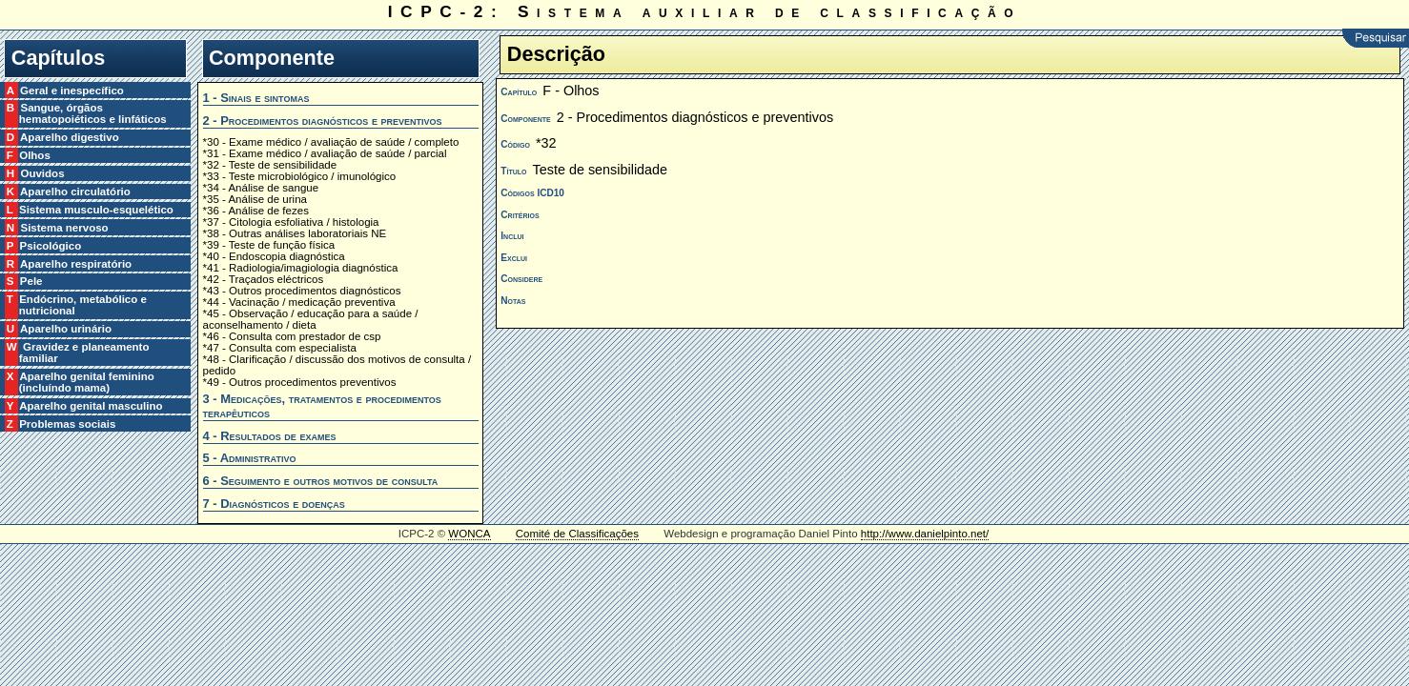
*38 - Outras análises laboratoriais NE (295, 233)
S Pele (31, 281)
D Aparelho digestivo (69, 137)
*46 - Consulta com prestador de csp (292, 336)
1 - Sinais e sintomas (256, 98)
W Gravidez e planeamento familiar (84, 352)
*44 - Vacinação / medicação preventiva (299, 302)
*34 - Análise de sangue (261, 187)
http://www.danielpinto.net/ (925, 533)
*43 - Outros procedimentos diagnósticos (302, 290)
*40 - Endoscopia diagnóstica (274, 256)
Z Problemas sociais (67, 424)
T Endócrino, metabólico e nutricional (83, 304)
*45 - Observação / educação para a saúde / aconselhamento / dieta (311, 319)
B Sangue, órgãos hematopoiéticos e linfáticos (93, 113)
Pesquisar (1375, 38)
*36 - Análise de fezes (256, 210)
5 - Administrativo (249, 458)
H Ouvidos (42, 173)
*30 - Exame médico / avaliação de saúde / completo (331, 142)
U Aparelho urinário (65, 328)
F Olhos (35, 155)
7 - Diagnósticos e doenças (274, 503)
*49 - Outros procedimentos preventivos (300, 382)
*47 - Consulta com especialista (280, 347)
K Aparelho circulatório (75, 191)
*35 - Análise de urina (255, 199)
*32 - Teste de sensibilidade (270, 165)
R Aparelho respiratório (75, 264)
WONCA (469, 533)
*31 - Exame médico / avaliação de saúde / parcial (325, 153)
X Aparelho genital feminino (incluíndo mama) (86, 382)
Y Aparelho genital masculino (91, 406)
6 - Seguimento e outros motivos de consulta (321, 481)
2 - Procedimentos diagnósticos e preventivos (322, 120)
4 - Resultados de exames (270, 436)
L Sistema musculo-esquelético (96, 209)
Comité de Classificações (577, 533)
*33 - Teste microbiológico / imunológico (300, 176)
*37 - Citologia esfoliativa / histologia (291, 222)
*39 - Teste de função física (269, 245)
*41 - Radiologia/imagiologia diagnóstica (300, 267)
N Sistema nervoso (64, 227)
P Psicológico (50, 246)
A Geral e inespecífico (71, 90)
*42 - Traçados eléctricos (263, 279)
